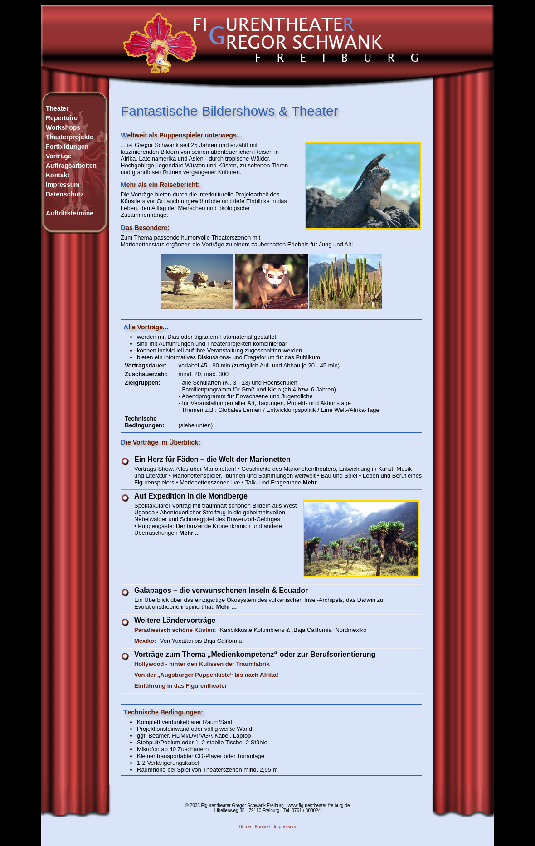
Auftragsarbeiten (71, 165)
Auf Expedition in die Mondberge (191, 496)
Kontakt (57, 175)
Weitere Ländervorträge (174, 620)
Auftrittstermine (69, 213)
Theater (57, 108)
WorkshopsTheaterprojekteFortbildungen (69, 137)
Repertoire (62, 118)
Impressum (63, 184)
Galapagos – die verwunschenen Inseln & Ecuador (221, 590)
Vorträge (59, 156)
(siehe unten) (195, 425)
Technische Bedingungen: (144, 422)
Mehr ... (313, 482)
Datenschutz (64, 194)
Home (245, 826)
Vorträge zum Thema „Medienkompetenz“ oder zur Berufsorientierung (254, 654)
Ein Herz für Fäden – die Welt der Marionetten (212, 459)
